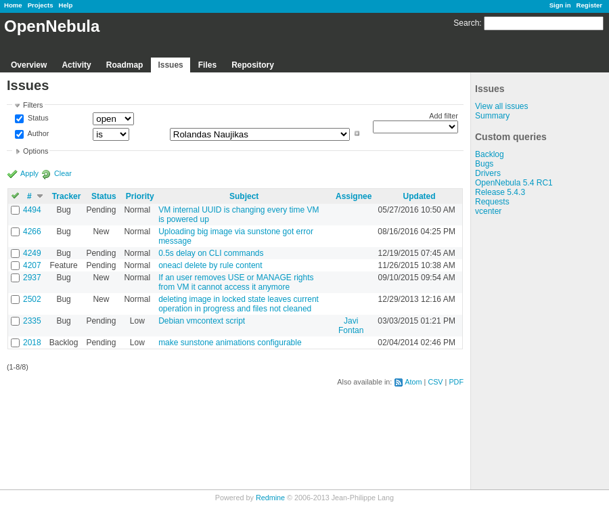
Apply (29, 173)
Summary (492, 115)
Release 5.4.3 (500, 192)
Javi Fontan (350, 325)
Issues (170, 65)
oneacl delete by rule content (210, 265)
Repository (252, 65)
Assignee (353, 196)
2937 (32, 277)
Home (13, 5)
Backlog (489, 154)
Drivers (488, 173)
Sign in (560, 5)
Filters (33, 105)
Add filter (443, 116)
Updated (419, 196)
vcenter (488, 211)
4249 (32, 253)
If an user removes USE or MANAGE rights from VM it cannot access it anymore (235, 282)
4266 (32, 231)
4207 (32, 265)
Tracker (66, 196)
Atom (413, 382)
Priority (140, 196)
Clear (63, 173)
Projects (40, 5)
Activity (76, 65)
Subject (243, 196)
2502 (32, 299)
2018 (32, 342)
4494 (32, 210)
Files (207, 65)
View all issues (501, 106)
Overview (29, 65)
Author (37, 133)
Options (35, 151)
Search (466, 23)
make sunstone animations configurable (229, 342)
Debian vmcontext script (201, 321)
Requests (492, 201)
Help (66, 5)
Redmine (270, 497)
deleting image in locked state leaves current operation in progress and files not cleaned (238, 303)
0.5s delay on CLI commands (210, 253)
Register (589, 5)
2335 (32, 321)
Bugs (484, 164)
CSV (435, 382)
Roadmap (124, 65)
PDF (456, 382)
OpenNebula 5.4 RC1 (514, 183)
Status (37, 118)
